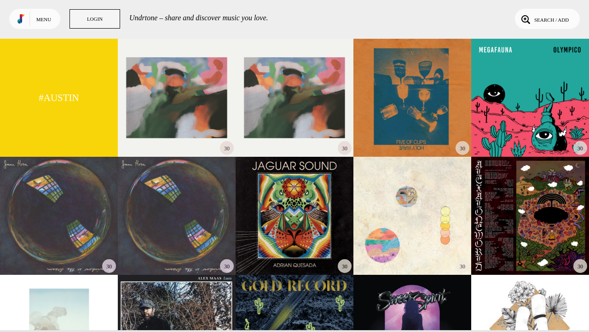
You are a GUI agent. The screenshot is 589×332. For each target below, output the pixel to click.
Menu (43, 19)
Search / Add (544, 18)
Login (95, 19)
